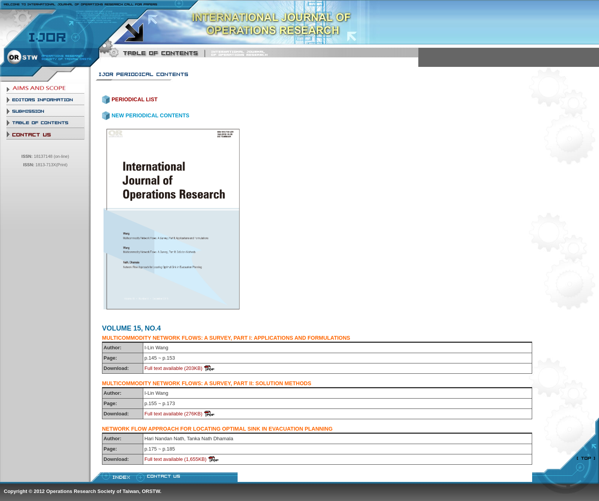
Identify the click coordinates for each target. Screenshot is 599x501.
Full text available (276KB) (173, 414)
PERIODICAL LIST (134, 99)
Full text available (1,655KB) (175, 459)
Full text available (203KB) (173, 368)
